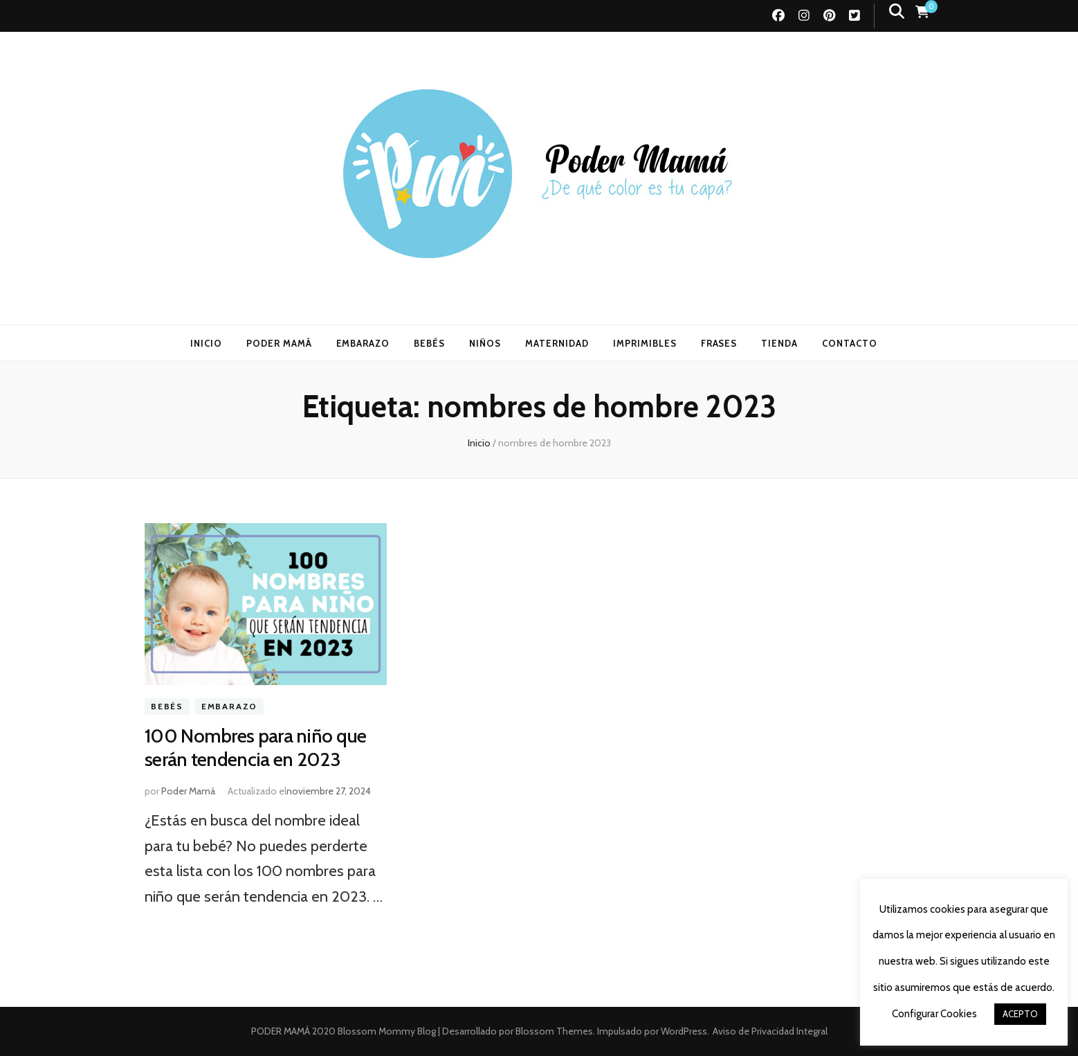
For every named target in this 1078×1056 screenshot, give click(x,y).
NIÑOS (485, 343)
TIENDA (779, 343)
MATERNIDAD (557, 343)
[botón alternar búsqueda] (896, 11)
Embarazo (229, 707)
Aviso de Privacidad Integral (770, 1031)
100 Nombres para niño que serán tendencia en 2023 (256, 747)
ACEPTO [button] (1020, 1013)
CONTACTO (849, 343)
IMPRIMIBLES (645, 343)
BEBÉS (429, 343)
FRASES (719, 343)
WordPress (684, 1031)
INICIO (206, 343)
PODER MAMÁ (279, 343)
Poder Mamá (188, 791)
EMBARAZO (363, 343)
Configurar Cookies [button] (934, 1014)
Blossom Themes (553, 1031)
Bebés (167, 707)
